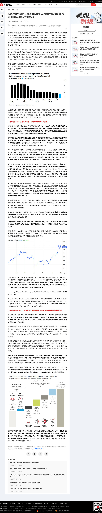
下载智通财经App (39, 449)
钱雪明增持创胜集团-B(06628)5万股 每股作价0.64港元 (25, 482)
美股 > (17, 9)
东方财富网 (21, 508)
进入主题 (86, 73)
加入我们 (28, 503)
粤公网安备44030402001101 (45, 510)
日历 (45, 5)
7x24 (28, 5)
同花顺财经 (11, 508)
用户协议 (46, 503)
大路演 (49, 508)
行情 (34, 5)
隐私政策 (54, 503)
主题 (56, 5)
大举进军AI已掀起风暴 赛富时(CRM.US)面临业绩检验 (25, 463)
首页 (18, 5)
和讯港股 (28, 508)
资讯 (23, 5)
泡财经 (53, 508)
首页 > (9, 9)
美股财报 (86, 27)
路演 (50, 5)
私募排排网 (59, 508)
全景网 (16, 508)
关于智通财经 (4, 503)
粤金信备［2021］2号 (64, 510)
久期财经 (44, 508)
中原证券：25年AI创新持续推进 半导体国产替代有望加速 (26, 488)
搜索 (94, 4)
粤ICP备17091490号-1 (27, 510)
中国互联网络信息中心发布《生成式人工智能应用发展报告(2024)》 (29, 469)
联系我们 (12, 503)
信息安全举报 (63, 503)
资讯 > (13, 9)
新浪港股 (5, 508)
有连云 (39, 508)
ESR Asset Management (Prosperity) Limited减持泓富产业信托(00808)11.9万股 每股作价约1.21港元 (37, 475)
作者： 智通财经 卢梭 (13, 21)
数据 (39, 5)
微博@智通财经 (37, 503)
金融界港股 (33, 508)
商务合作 (20, 503)
